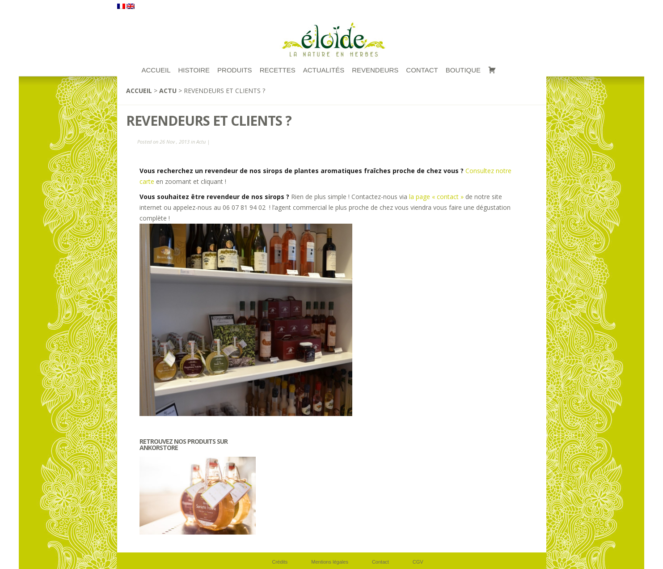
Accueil (139, 90)
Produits (234, 70)
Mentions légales (329, 562)
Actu (168, 90)
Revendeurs (375, 70)
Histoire (194, 70)
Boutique (463, 70)
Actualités (324, 70)
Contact (422, 70)
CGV (418, 562)
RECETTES (278, 70)
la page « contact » (437, 196)
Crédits (280, 562)
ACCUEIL (156, 70)
